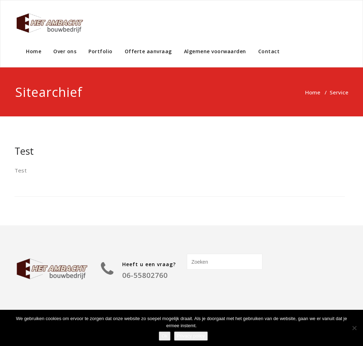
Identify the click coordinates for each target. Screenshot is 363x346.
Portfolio (100, 51)
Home (33, 51)
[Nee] (354, 327)
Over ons (64, 51)
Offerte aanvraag (148, 51)
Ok (165, 336)
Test (24, 151)
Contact (269, 51)
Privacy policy (191, 336)
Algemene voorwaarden (215, 51)
